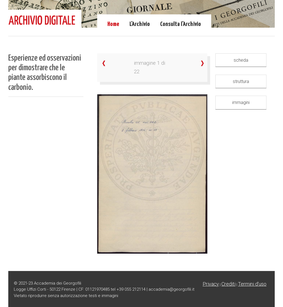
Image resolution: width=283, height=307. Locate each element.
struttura (241, 81)
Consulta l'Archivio (180, 24)
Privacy (211, 284)
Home (113, 24)
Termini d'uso (252, 284)
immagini (241, 102)
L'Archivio (139, 24)
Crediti (228, 284)
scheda (241, 60)
